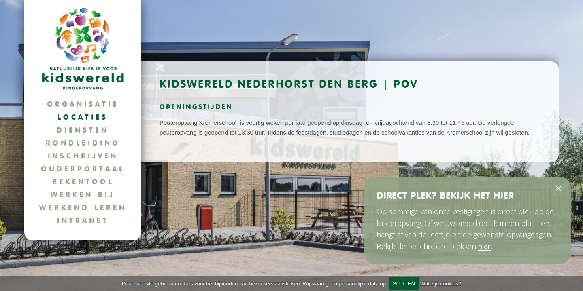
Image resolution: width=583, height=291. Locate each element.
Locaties (82, 117)
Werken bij (83, 194)
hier (484, 246)
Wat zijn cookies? (440, 283)
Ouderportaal (83, 168)
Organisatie (83, 104)
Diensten (83, 130)
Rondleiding (83, 143)
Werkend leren (83, 207)
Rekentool (83, 181)
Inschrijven (83, 155)
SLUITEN (404, 283)
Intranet (83, 220)
